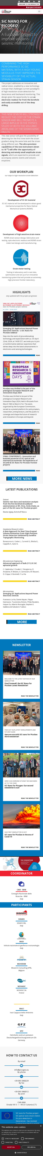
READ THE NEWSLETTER (29, 696)
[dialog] (21, 1140)
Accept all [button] (11, 1147)
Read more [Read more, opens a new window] (13, 1134)
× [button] (40, 1126)
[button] (21, 1152)
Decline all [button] (31, 1147)
